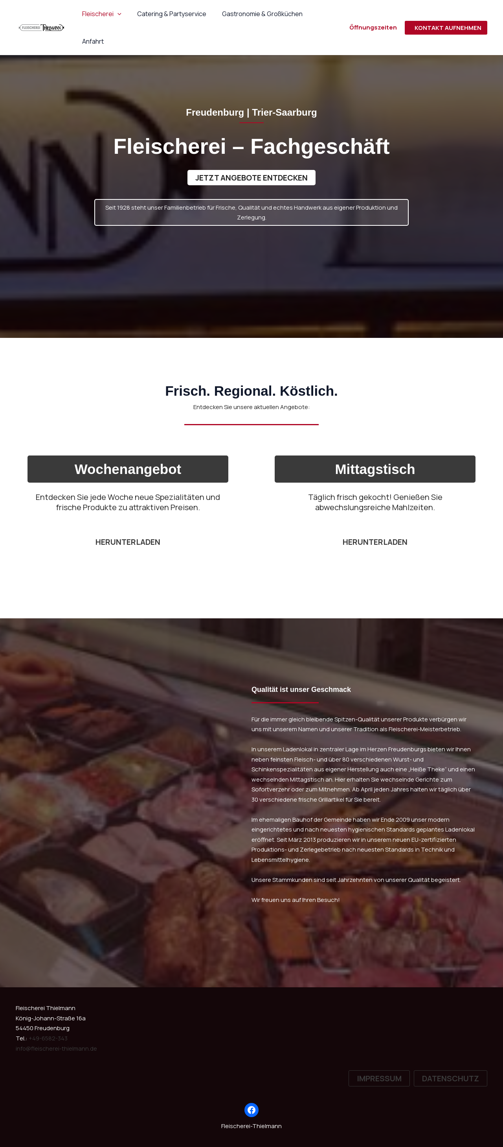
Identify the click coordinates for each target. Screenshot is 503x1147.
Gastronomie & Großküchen (254, 13)
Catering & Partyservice (167, 13)
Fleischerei (100, 14)
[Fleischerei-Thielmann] (41, 13)
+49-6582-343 (48, 1039)
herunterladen (128, 542)
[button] (116, 14)
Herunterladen (375, 542)
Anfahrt (318, 13)
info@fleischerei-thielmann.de (57, 1048)
